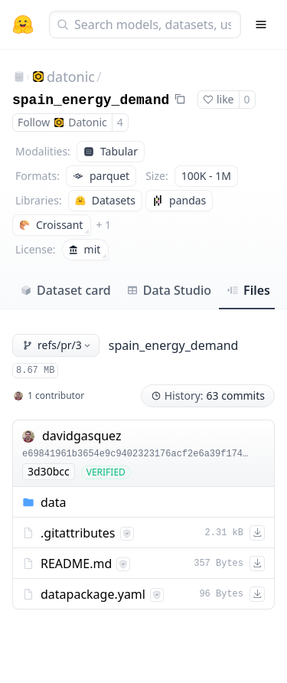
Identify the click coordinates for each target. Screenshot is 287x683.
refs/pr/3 (57, 345)
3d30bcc (49, 471)
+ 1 (103, 224)
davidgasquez (82, 435)
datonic (71, 76)
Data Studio (168, 290)
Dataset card (65, 290)
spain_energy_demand (90, 100)
